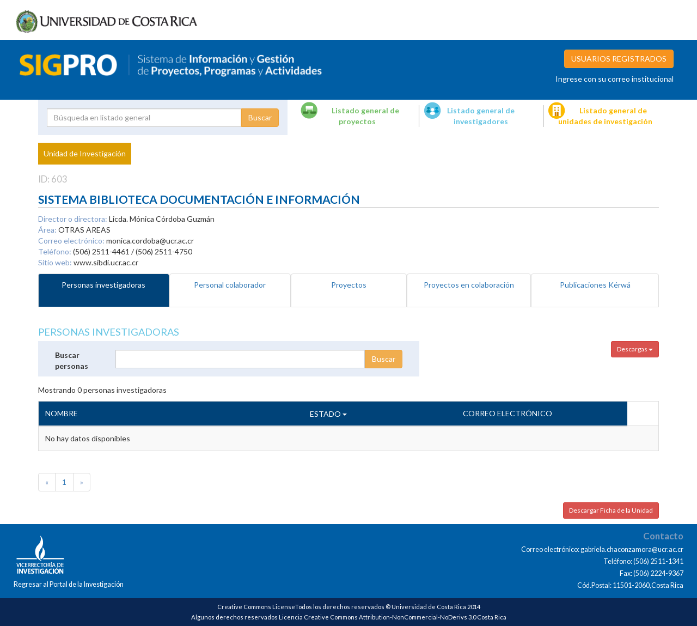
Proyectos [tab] (348, 284)
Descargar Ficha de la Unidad (611, 510)
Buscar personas (71, 360)
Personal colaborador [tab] (230, 284)
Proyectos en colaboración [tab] (469, 284)
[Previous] (47, 482)
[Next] (81, 482)
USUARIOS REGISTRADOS (619, 58)
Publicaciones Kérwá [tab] (595, 284)
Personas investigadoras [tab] (103, 284)
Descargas (635, 349)
